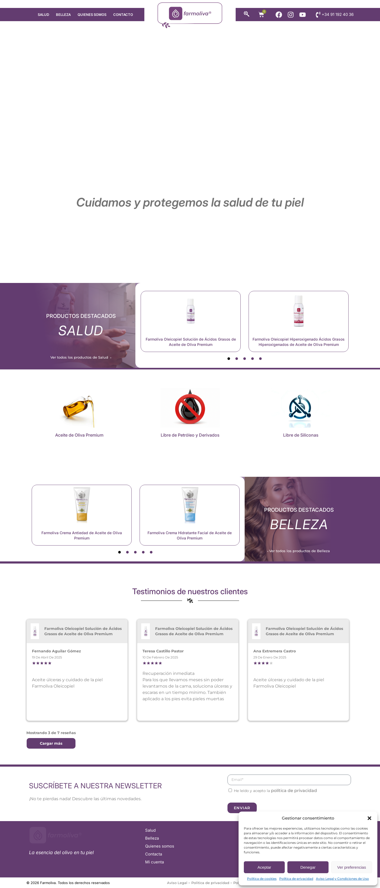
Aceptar (264, 867)
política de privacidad (294, 790)
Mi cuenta (154, 861)
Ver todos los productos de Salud (79, 357)
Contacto (123, 14)
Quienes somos (92, 14)
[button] (369, 818)
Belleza (63, 14)
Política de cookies (262, 879)
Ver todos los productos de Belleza (300, 551)
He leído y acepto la (275, 790)
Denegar (308, 867)
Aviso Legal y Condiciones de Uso (342, 879)
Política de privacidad (296, 879)
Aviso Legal (177, 883)
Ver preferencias (351, 867)
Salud (43, 14)
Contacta (153, 854)
